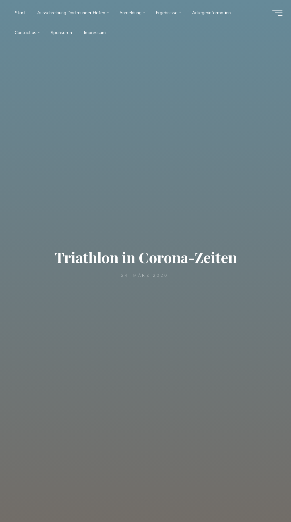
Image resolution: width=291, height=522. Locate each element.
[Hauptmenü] (277, 13)
